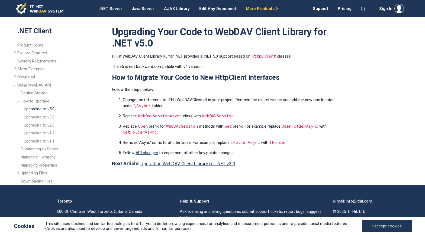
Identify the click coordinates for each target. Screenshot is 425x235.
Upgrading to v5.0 (39, 109)
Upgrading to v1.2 (39, 133)
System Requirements (37, 61)
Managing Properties (39, 165)
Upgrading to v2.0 (39, 125)
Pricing (345, 8)
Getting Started (34, 93)
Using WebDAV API (34, 85)
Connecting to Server (39, 149)
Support (320, 8)
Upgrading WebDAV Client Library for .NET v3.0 (187, 163)
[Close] (387, 226)
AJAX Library (177, 8)
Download (26, 77)
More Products (260, 8)
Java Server (143, 8)
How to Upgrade (35, 101)
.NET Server (110, 8)
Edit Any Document (217, 8)
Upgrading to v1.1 (39, 141)
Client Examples (31, 69)
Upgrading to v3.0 (39, 117)
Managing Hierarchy (38, 157)
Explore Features (32, 53)
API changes (147, 152)
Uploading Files (34, 173)
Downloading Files (37, 181)
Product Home (30, 45)
